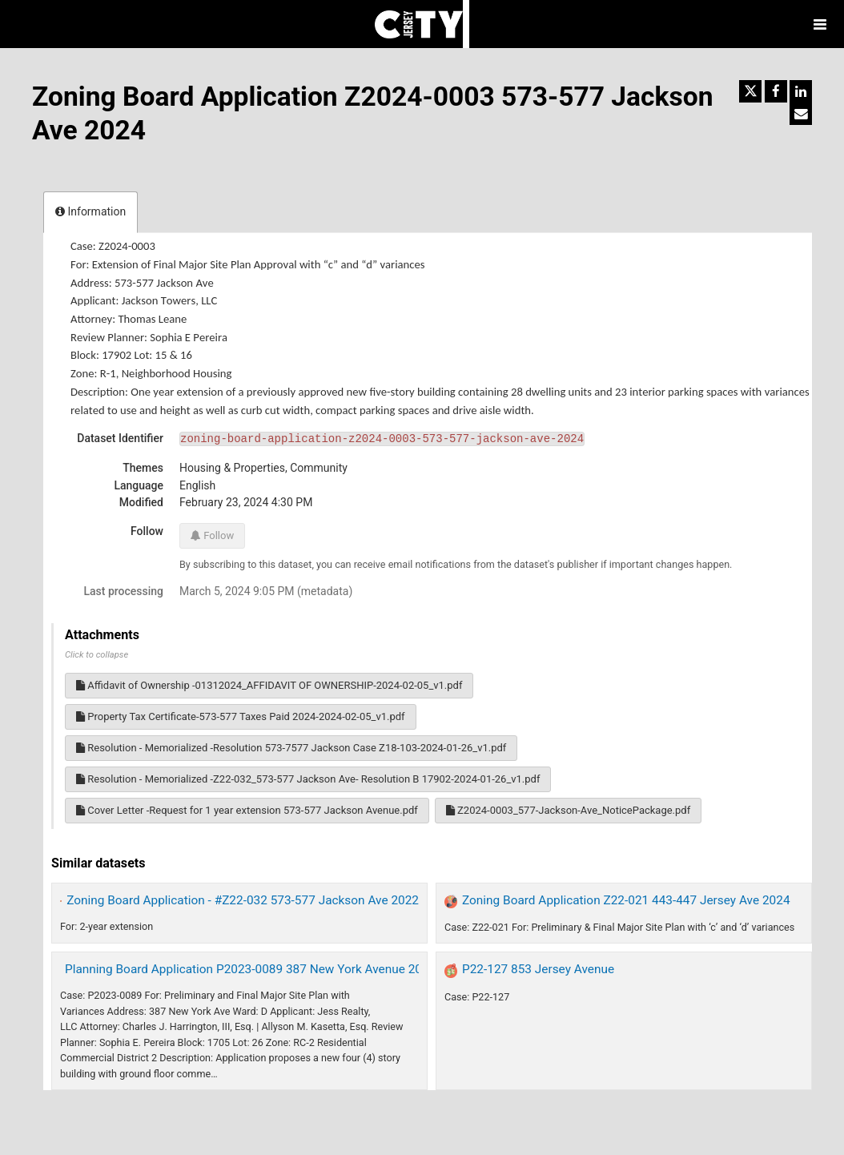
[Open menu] (820, 24)
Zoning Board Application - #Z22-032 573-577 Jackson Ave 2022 (242, 900)
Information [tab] (90, 211)
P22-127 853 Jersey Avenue (538, 969)
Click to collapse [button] (96, 655)
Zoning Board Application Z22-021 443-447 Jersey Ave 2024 (626, 900)
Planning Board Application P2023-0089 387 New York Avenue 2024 (250, 969)
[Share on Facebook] (776, 91)
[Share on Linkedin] (801, 91)
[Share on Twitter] (750, 91)
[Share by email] (801, 114)
